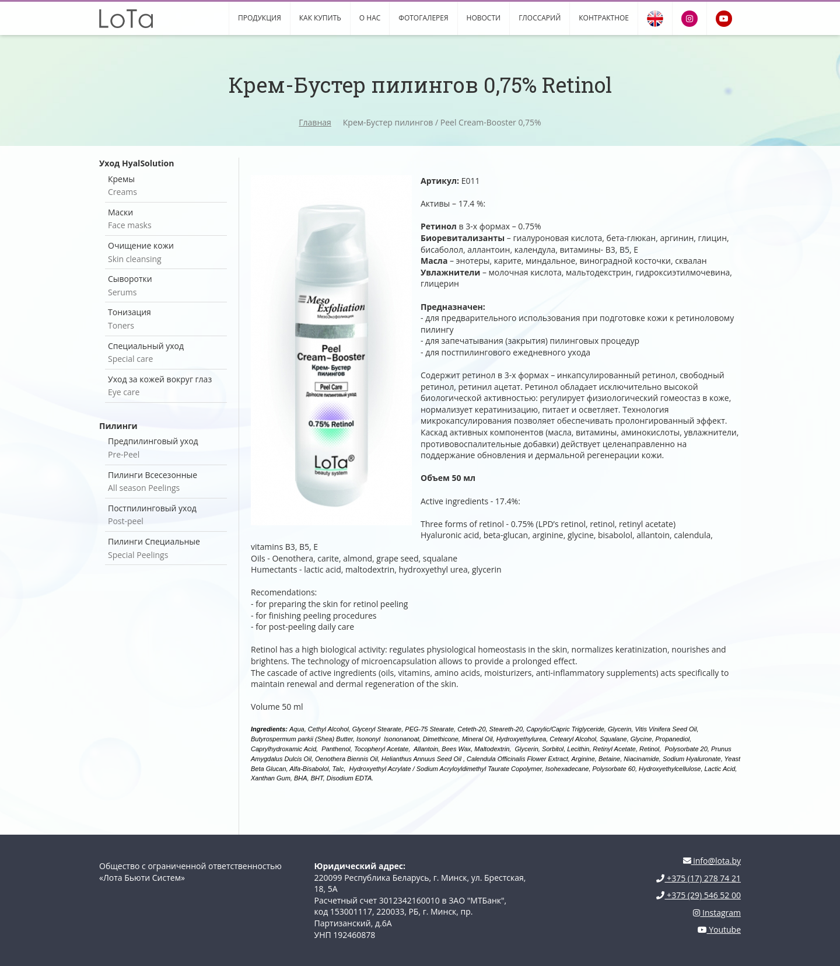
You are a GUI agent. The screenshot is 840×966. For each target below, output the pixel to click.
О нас (369, 18)
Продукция (259, 18)
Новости (484, 18)
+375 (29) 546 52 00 (698, 895)
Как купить (320, 18)
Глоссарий (540, 18)
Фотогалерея (423, 18)
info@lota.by (712, 860)
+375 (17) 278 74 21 (698, 878)
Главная (315, 122)
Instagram (717, 912)
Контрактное (604, 18)
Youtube (719, 929)
